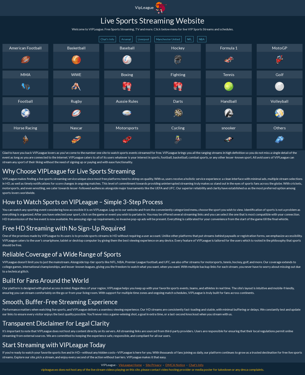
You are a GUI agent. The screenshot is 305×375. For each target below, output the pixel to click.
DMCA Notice (175, 365)
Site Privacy (153, 365)
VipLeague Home (130, 365)
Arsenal (126, 39)
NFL (189, 39)
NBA (202, 39)
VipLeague (151, 8)
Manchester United (168, 39)
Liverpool (143, 39)
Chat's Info (107, 39)
